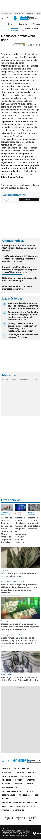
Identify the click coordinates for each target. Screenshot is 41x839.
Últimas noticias (22, 769)
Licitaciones (18, 810)
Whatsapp (30, 761)
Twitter (3, 760)
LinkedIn (19, 761)
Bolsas (14, 379)
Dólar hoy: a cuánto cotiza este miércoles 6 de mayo (17, 287)
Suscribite (28, 199)
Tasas (38, 13)
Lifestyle (31, 780)
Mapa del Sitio (8, 799)
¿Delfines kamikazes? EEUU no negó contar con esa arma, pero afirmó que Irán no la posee (20, 259)
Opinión (18, 780)
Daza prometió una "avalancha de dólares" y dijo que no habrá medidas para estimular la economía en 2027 (23, 316)
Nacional (6, 784)
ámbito (3, 29)
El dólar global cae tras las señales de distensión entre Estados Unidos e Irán (20, 679)
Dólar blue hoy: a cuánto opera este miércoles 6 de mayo (19, 279)
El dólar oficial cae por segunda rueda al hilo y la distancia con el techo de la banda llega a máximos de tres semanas (19, 588)
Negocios (6, 780)
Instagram (13, 761)
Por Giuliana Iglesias (7, 647)
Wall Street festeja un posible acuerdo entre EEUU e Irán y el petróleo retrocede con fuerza (23, 306)
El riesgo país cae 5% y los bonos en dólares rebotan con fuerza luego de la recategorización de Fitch (22, 327)
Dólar (10, 24)
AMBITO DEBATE (32, 818)
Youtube (25, 760)
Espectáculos (8, 795)
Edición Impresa (9, 787)
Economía (23, 24)
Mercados (30, 13)
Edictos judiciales (26, 806)
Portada (6, 769)
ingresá (37, 18)
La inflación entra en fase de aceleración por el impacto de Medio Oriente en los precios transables (7, 530)
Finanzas (36, 24)
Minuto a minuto (19, 514)
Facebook (8, 761)
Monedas (5, 379)
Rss (36, 795)
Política (32, 772)
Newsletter (34, 761)
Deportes (30, 784)
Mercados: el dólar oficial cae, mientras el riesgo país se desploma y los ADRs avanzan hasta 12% (19, 270)
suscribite (30, 18)
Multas (5, 810)
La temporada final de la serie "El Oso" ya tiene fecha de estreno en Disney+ (19, 248)
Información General (12, 791)
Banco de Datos (9, 776)
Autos (30, 791)
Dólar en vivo (19, 13)
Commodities (24, 379)
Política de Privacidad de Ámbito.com (19, 802)
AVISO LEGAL (7, 806)
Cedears (36, 379)
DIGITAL (9, 819)
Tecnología (24, 795)
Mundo (18, 784)
